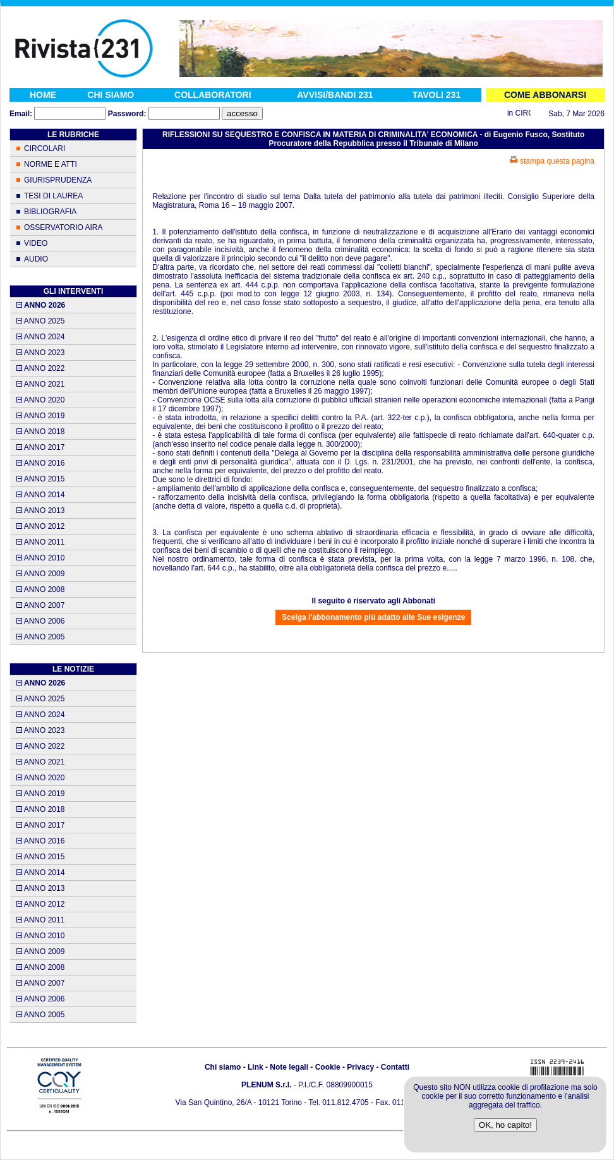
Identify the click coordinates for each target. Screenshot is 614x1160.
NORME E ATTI (50, 164)
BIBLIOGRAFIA (50, 211)
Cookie (327, 1067)
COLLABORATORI (212, 95)
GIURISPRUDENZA (58, 180)
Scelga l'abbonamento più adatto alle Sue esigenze (373, 617)
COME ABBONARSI (545, 95)
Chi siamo (223, 1067)
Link (255, 1067)
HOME (43, 95)
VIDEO (35, 243)
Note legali (289, 1067)
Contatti (395, 1067)
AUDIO (36, 259)
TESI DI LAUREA (53, 195)
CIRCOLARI (44, 148)
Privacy (360, 1067)
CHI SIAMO (110, 95)
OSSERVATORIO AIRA (63, 227)
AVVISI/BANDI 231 (335, 95)
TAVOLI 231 (436, 95)
